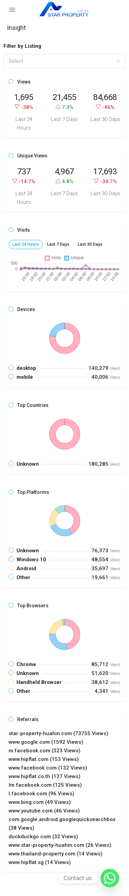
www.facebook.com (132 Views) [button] (48, 768)
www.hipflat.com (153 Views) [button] (44, 759)
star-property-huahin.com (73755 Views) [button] (58, 733)
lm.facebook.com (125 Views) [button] (45, 785)
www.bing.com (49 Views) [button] (40, 802)
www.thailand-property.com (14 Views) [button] (56, 854)
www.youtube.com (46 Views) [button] (44, 811)
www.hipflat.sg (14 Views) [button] (40, 862)
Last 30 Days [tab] (90, 244)
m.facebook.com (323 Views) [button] (44, 751)
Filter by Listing (22, 46)
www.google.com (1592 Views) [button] (46, 742)
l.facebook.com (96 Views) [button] (41, 793)
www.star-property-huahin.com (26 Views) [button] (60, 845)
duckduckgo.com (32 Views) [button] (43, 836)
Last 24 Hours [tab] (25, 244)
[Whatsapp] (109, 878)
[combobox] (64, 61)
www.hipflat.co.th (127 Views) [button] (44, 776)
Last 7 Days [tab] (58, 244)
